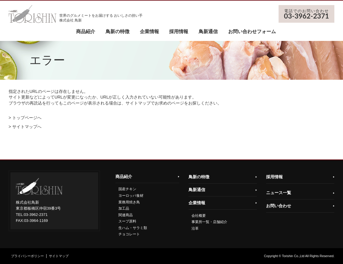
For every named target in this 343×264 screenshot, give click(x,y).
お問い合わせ (278, 205)
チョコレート (129, 234)
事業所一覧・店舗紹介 (209, 222)
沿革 (195, 228)
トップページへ (26, 117)
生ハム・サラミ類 (132, 228)
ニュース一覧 (278, 192)
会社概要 (198, 216)
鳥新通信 (208, 31)
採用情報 (178, 31)
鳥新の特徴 (117, 31)
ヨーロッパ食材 (130, 196)
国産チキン (127, 189)
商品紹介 (85, 31)
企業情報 (149, 31)
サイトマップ (59, 256)
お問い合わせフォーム (252, 31)
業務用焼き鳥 (129, 202)
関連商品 (125, 215)
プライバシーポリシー (27, 256)
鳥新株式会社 (32, 14)
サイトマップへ (26, 126)
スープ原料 (127, 221)
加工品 (123, 208)
